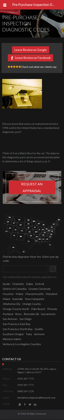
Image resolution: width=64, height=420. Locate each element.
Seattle (39, 329)
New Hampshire (34, 298)
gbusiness (19, 404)
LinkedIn (35, 404)
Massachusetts (34, 293)
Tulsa (29, 334)
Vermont (39, 334)
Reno (18, 314)
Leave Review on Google (30, 50)
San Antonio (10, 318)
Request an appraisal (32, 187)
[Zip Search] (25, 268)
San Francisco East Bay (16, 323)
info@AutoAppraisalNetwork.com (36, 397)
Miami (6, 298)
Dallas (29, 283)
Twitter (30, 404)
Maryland (51, 293)
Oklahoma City (11, 303)
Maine (19, 293)
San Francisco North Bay (18, 329)
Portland (8, 314)
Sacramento (48, 314)
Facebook (25, 404)
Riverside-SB (31, 314)
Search (54, 268)
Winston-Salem (12, 339)
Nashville (17, 298)
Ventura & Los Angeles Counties (22, 344)
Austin (6, 283)
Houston (8, 293)
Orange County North (16, 308)
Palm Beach (38, 308)
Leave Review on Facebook (33, 58)
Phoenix (52, 308)
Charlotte (18, 283)
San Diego (25, 318)
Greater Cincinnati (39, 288)
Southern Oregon (13, 334)
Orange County (31, 303)
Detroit (39, 283)
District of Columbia (14, 288)
